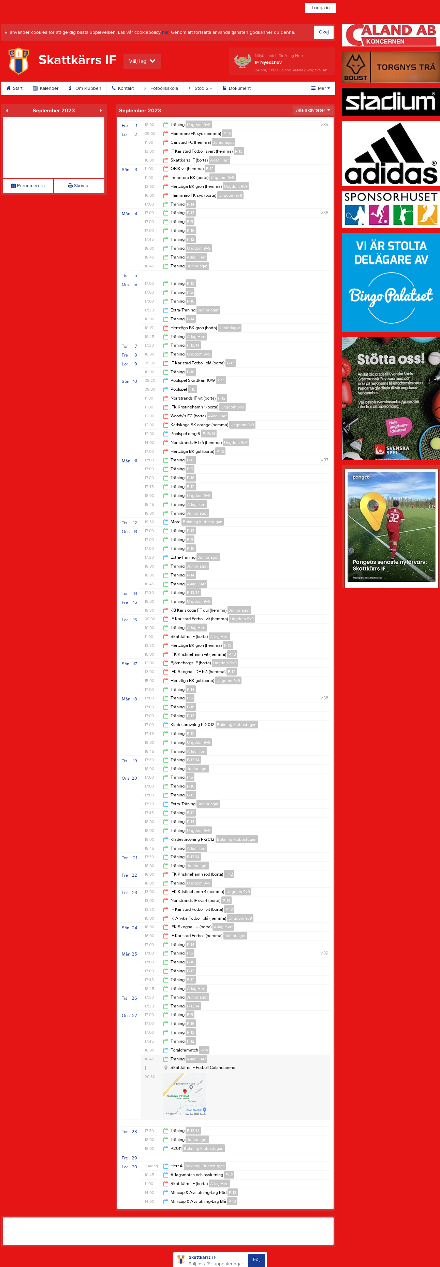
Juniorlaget (223, 142)
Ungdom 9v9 (198, 124)
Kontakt (123, 88)
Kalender (46, 88)
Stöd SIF (200, 88)
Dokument (237, 88)
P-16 (190, 230)
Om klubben (85, 88)
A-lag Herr (219, 160)
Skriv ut (79, 186)
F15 (190, 221)
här (165, 32)
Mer (320, 88)
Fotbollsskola (161, 88)
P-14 (190, 204)
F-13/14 (193, 345)
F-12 (210, 168)
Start (14, 88)
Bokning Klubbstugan (202, 522)
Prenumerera (28, 186)
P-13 (227, 133)
